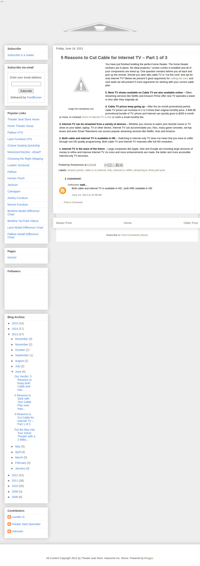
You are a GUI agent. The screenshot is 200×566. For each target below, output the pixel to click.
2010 (15, 486)
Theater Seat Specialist (26, 524)
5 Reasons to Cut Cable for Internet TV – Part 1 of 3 (24, 419)
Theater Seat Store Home (24, 119)
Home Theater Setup (21, 126)
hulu (109, 170)
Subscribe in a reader (21, 55)
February (21, 462)
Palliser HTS (15, 132)
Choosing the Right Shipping (25, 158)
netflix (129, 170)
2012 (15, 475)
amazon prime (76, 170)
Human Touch (16, 178)
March (19, 457)
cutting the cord (179, 78)
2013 (15, 334)
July (18, 366)
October (20, 349)
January (20, 468)
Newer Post (64, 223)
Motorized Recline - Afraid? (24, 152)
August (20, 360)
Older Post (191, 223)
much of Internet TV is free (96, 117)
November (22, 344)
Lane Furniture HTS (20, 139)
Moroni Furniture (18, 204)
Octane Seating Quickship (24, 145)
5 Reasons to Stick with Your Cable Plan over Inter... (22, 402)
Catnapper (14, 191)
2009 (15, 491)
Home (128, 223)
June (18, 371)
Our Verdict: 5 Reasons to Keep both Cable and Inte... (23, 383)
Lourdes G (18, 517)
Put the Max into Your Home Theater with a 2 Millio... (24, 434)
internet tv (118, 170)
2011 (15, 480)
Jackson (13, 184)
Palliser (12, 171)
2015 (15, 323)
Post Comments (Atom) (135, 235)
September (22, 355)
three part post (157, 170)
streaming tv (140, 170)
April (18, 452)
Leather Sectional (18, 165)
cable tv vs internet (95, 170)
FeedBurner (34, 97)
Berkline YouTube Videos (23, 221)
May (18, 446)
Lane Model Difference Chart (25, 227)
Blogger (148, 558)
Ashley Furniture (18, 198)
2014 (15, 328)
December (22, 338)
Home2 (12, 257)
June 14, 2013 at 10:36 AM (87, 195)
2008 (15, 497)
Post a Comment (73, 202)
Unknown (73, 184)
